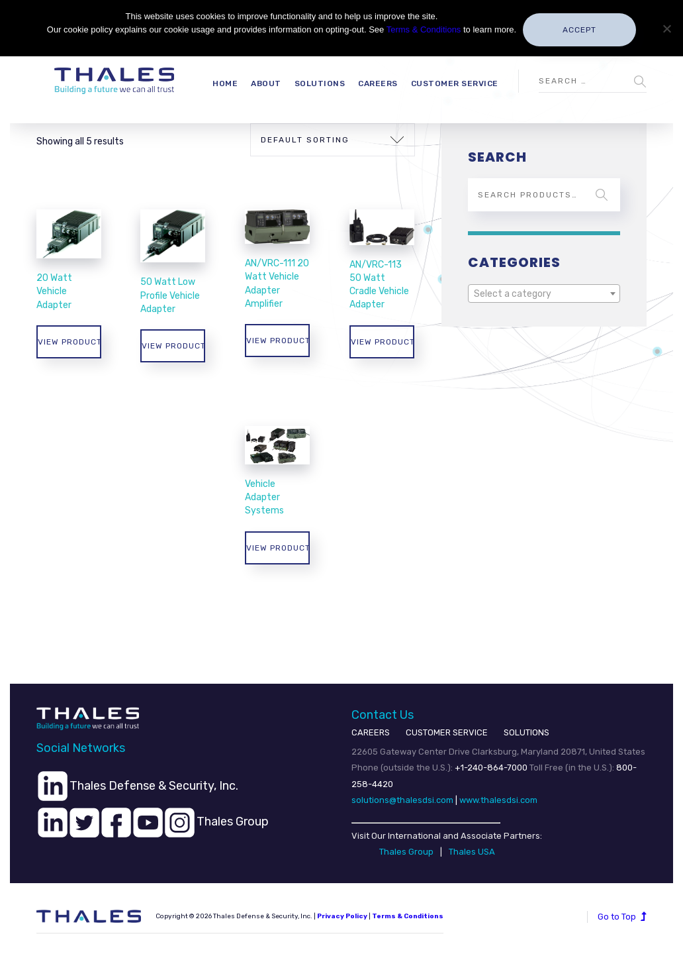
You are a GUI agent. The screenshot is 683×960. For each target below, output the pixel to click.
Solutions (320, 83)
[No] (666, 28)
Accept (579, 29)
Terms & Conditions (424, 29)
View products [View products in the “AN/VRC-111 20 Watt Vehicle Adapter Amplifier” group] (278, 340)
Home (225, 83)
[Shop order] (332, 139)
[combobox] (544, 293)
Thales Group (406, 852)
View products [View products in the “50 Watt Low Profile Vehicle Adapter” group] (173, 345)
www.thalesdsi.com (498, 800)
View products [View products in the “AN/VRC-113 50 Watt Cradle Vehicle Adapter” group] (382, 342)
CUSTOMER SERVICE (447, 732)
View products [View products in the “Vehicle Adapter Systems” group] (278, 548)
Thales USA (472, 852)
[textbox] (544, 294)
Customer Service (454, 83)
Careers (378, 83)
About (266, 83)
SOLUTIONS (526, 732)
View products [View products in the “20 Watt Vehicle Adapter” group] (69, 342)
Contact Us (382, 715)
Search (601, 194)
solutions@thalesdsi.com (402, 800)
